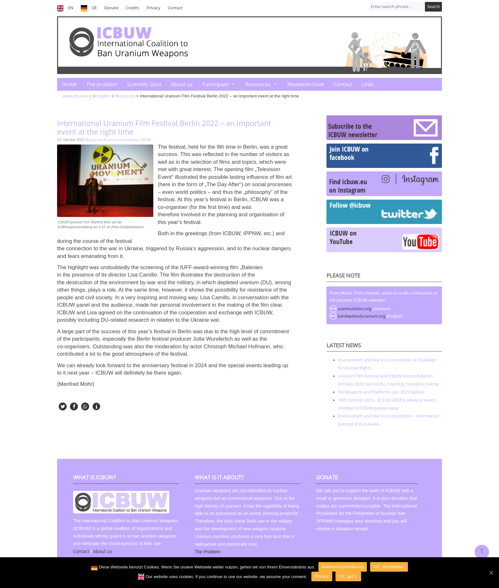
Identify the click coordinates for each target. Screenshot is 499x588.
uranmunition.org (354, 308)
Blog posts (94, 139)
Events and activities (121, 139)
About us (182, 84)
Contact (175, 8)
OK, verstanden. (389, 566)
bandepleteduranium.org (361, 316)
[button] (63, 406)
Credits (132, 8)
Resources (258, 84)
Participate (215, 84)
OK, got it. (348, 576)
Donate (111, 8)
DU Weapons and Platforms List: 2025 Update (381, 392)
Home (69, 84)
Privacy (153, 8)
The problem (101, 84)
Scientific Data (144, 84)
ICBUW (145, 139)
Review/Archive (305, 84)
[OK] (491, 572)
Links (368, 84)
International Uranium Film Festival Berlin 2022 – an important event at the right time (164, 127)
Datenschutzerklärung (343, 566)
